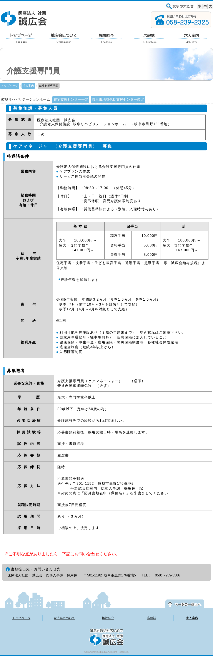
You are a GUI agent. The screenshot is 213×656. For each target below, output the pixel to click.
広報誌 (151, 618)
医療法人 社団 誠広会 (24, 18)
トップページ (9, 85)
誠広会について (64, 618)
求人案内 (28, 85)
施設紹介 (108, 618)
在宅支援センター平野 (70, 99)
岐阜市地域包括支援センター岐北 (118, 99)
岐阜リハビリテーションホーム (25, 99)
